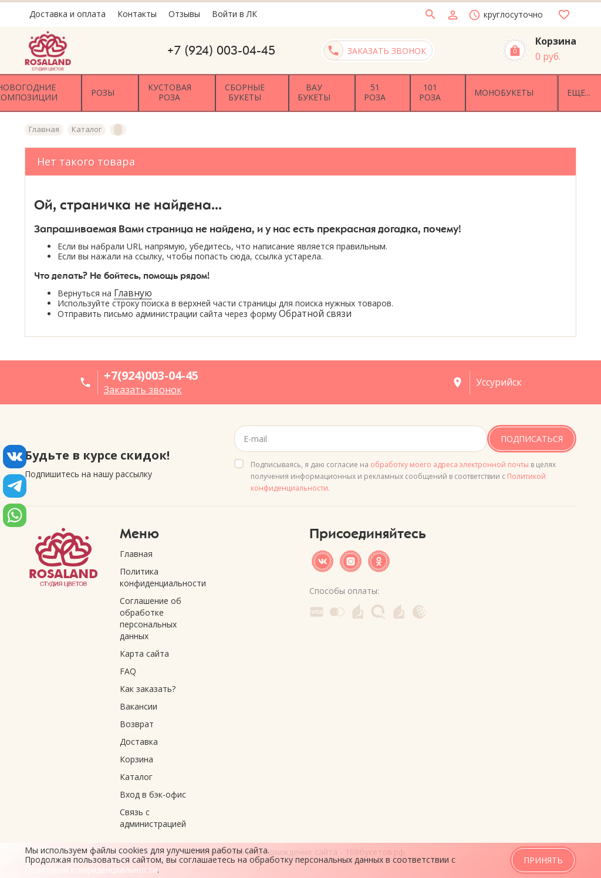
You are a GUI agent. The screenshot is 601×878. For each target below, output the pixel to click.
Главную (133, 289)
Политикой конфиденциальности (91, 869)
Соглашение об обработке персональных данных (150, 614)
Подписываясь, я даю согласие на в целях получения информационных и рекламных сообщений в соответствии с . (403, 472)
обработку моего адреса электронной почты (449, 460)
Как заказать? (147, 684)
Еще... (556, 90)
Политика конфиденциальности (158, 573)
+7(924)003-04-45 (151, 372)
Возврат (137, 719)
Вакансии (138, 702)
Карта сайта (144, 649)
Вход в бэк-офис (153, 790)
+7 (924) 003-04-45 (221, 50)
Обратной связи (315, 310)
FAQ (128, 667)
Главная (136, 549)
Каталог (136, 772)
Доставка (139, 737)
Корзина (136, 755)
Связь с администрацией (153, 813)
